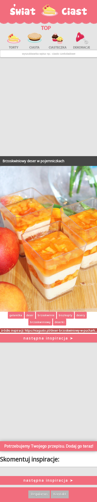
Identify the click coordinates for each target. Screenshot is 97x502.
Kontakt (59, 494)
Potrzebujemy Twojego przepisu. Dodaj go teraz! (48, 446)
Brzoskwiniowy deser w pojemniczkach (33, 161)
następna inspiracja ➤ (48, 338)
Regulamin (39, 494)
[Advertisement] (48, 106)
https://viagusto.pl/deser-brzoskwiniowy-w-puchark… (61, 330)
